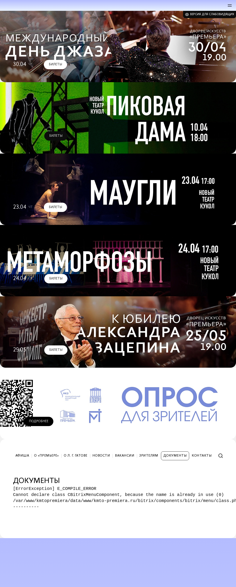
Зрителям (148, 455)
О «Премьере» (46, 455)
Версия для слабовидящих (212, 14)
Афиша (22, 455)
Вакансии (124, 455)
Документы (175, 455)
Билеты (55, 64)
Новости (101, 455)
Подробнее (38, 421)
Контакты (202, 455)
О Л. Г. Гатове (75, 455)
